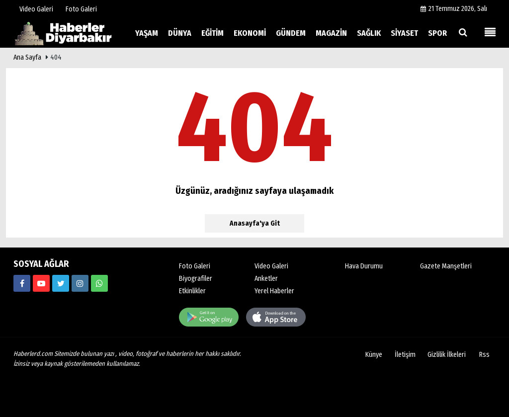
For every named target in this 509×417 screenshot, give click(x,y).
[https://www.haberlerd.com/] (21, 283)
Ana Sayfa (27, 57)
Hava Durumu (364, 266)
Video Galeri (271, 266)
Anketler (266, 278)
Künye (373, 354)
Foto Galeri (194, 266)
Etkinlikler (192, 291)
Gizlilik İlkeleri (446, 354)
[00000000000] (99, 283)
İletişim (405, 354)
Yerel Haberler (274, 291)
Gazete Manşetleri (446, 266)
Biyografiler (195, 278)
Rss (484, 354)
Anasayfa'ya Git (255, 223)
